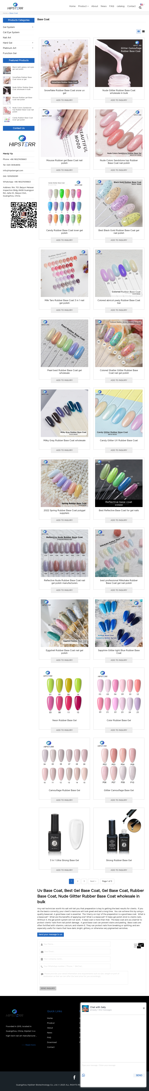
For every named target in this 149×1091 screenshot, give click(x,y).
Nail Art (7, 38)
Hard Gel (7, 43)
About (94, 6)
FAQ (111, 6)
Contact (131, 6)
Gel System (9, 27)
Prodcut (51, 1023)
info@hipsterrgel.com (13, 171)
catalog (121, 6)
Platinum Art (9, 48)
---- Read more (29, 1045)
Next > (93, 881)
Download (52, 1042)
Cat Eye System (11, 32)
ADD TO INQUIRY (64, 100)
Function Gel (9, 53)
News (104, 6)
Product (83, 6)
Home (72, 6)
